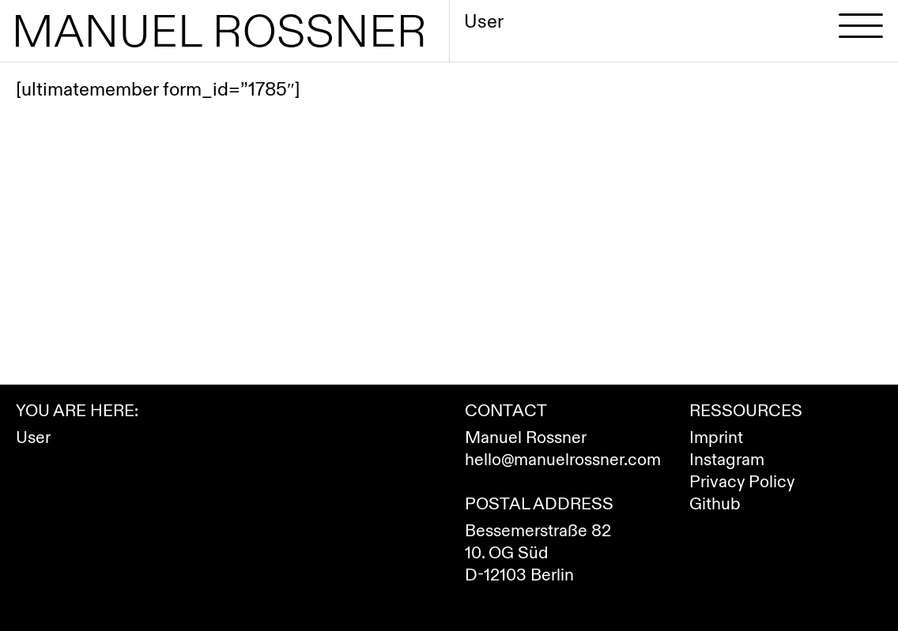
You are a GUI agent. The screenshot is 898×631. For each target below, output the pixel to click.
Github (715, 504)
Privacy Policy (741, 482)
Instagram (726, 460)
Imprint (716, 438)
